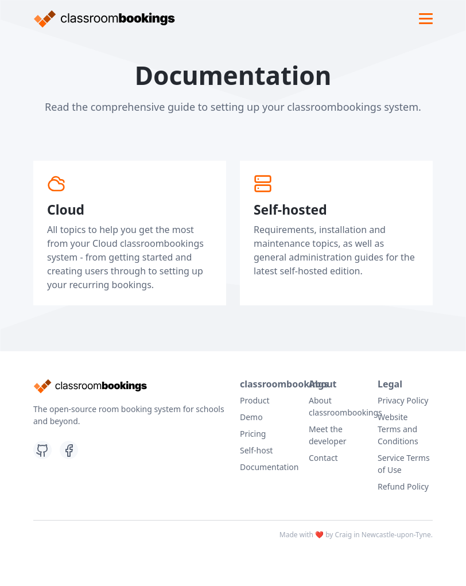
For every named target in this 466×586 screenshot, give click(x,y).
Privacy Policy (403, 400)
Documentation (269, 466)
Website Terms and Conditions (398, 429)
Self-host (256, 450)
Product (254, 400)
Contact (323, 457)
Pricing (253, 433)
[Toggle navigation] (426, 18)
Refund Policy (403, 486)
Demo (251, 417)
